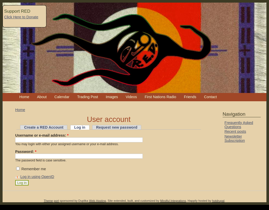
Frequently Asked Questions (238, 125)
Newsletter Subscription (234, 138)
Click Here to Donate (21, 17)
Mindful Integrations (173, 200)
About (42, 97)
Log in (79, 127)
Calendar (61, 97)
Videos (131, 97)
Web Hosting (97, 200)
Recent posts (235, 131)
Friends (190, 97)
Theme (48, 200)
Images (112, 97)
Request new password (116, 127)
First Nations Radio (160, 97)
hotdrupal (218, 200)
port (56, 200)
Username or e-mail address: (42, 135)
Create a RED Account (43, 127)
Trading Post (87, 97)
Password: (25, 152)
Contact (210, 97)
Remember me (31, 169)
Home (24, 97)
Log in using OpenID (37, 177)
